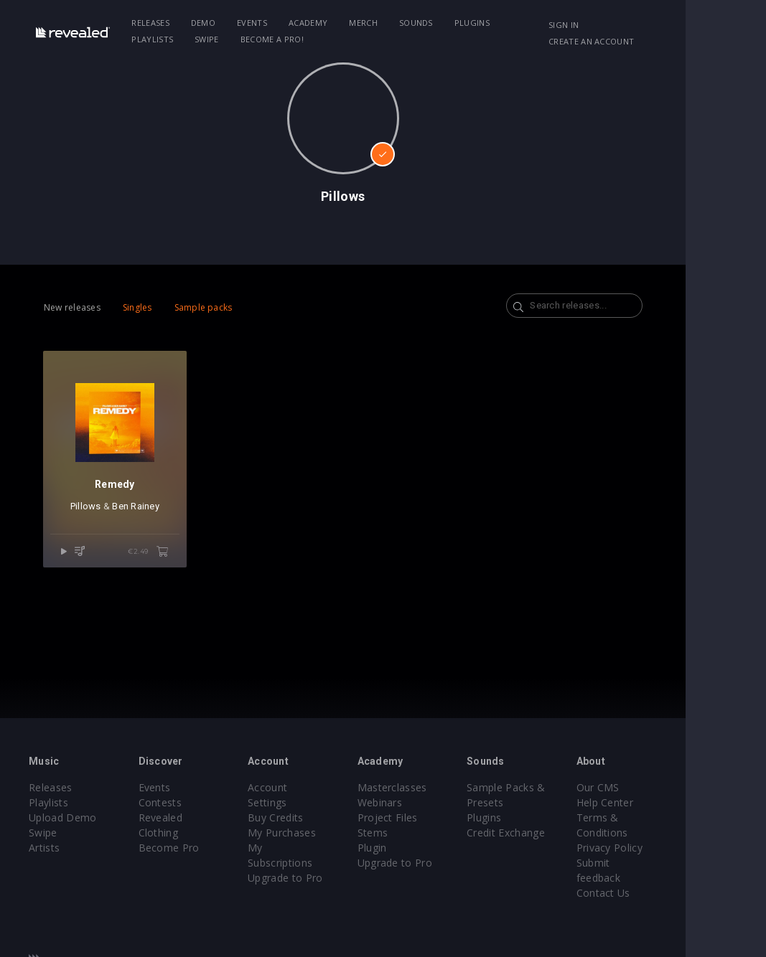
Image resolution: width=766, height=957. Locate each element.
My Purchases (308, 817)
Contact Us (670, 878)
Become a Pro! (219, 39)
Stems (412, 832)
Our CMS (664, 787)
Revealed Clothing (194, 817)
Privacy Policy (676, 847)
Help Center (672, 802)
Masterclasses (432, 787)
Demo (213, 22)
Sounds (426, 22)
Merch (373, 22)
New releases (72, 307)
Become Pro (181, 832)
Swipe (153, 39)
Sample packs (203, 307)
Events (262, 22)
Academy (318, 22)
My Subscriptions (315, 832)
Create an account (656, 41)
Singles (137, 307)
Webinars (419, 802)
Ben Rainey (145, 526)
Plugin (411, 847)
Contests (173, 802)
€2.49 (168, 572)
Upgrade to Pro (311, 847)
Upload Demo (63, 817)
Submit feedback (683, 862)
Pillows (95, 526)
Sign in (628, 24)
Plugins (481, 22)
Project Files (427, 817)
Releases (160, 22)
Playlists (542, 22)
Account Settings (315, 787)
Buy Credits (302, 802)
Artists (44, 847)
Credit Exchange (559, 832)
